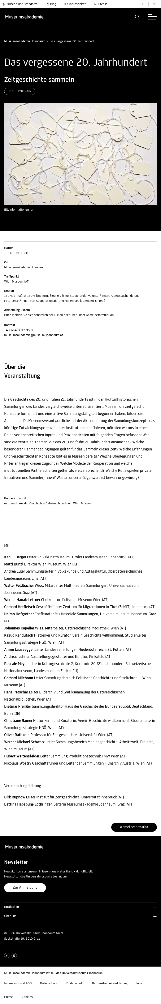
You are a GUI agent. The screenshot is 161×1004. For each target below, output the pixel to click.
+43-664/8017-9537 (18, 330)
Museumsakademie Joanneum (24, 41)
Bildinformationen (18, 209)
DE (144, 4)
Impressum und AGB (18, 983)
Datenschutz (48, 983)
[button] (137, 16)
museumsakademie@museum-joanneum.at (33, 335)
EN (153, 4)
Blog (51, 4)
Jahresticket (75, 4)
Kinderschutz (75, 983)
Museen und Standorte (20, 4)
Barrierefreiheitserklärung (109, 983)
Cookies (27, 997)
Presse (101, 4)
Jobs (139, 983)
